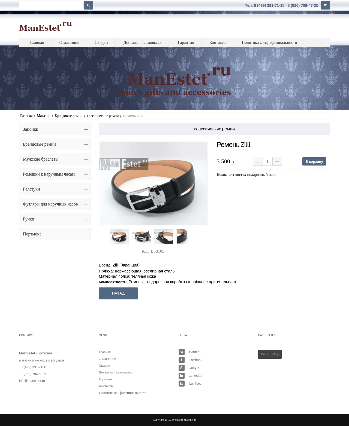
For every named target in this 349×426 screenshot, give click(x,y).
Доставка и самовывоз (142, 42)
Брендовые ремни (69, 116)
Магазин (43, 116)
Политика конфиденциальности (269, 42)
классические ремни (103, 116)
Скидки (101, 42)
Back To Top (270, 354)
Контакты (217, 42)
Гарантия (186, 42)
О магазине (69, 42)
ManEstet (45, 26)
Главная (37, 42)
